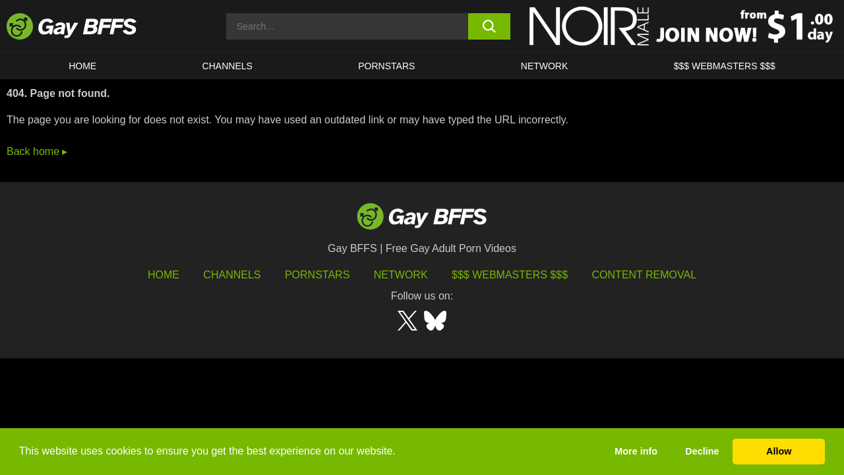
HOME (82, 66)
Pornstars (317, 274)
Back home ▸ (37, 151)
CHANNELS (227, 66)
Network (544, 66)
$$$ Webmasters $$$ (724, 66)
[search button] (489, 26)
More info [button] (636, 451)
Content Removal (644, 274)
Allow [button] (778, 451)
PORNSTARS (386, 66)
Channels (231, 274)
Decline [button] (702, 451)
